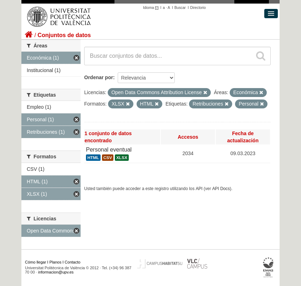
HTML (93, 157)
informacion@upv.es (56, 272)
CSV (107, 157)
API (199, 188)
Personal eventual (109, 150)
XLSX (121, 157)
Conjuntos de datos (64, 35)
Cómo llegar (35, 262)
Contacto (72, 262)
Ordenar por (98, 77)
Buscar (180, 8)
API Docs (221, 188)
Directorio (198, 8)
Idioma (151, 8)
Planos (56, 262)
